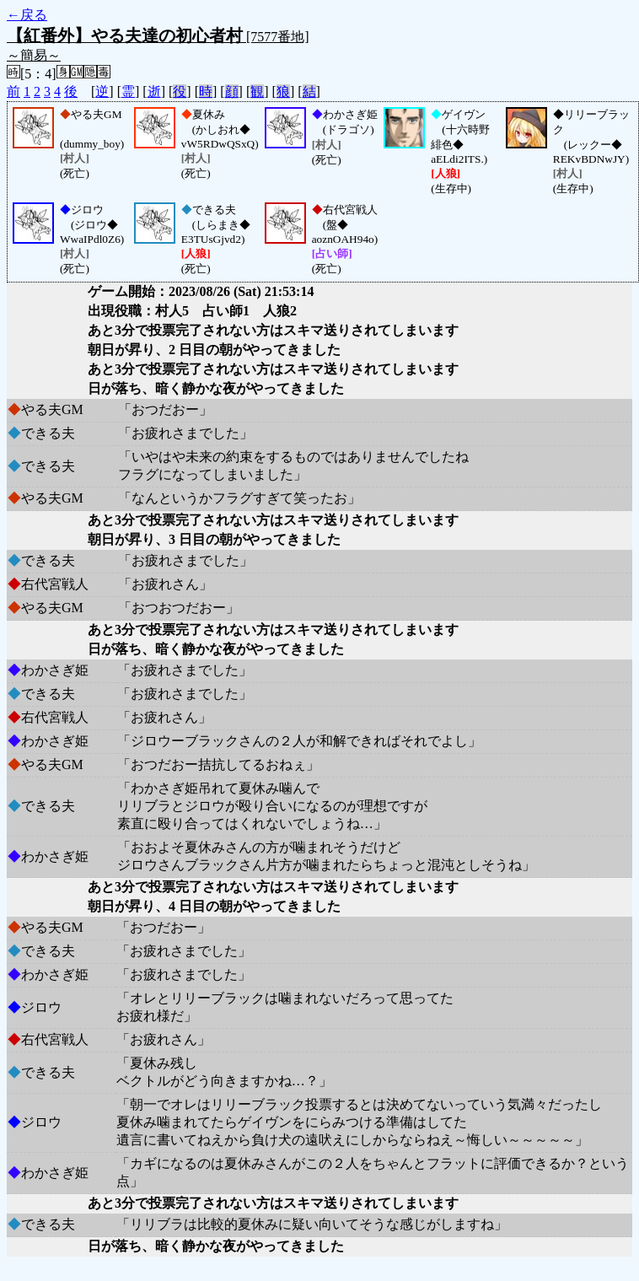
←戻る (27, 15)
